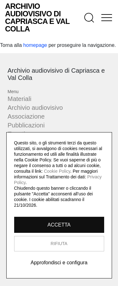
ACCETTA (59, 224)
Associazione (26, 116)
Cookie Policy (57, 171)
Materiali (19, 98)
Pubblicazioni (26, 125)
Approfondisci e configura (59, 262)
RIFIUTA (59, 243)
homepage (35, 45)
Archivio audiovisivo (35, 107)
